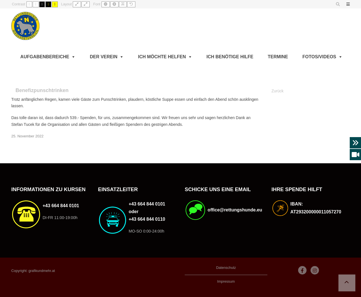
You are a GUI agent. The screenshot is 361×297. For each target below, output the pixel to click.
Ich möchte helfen (162, 56)
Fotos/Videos (319, 56)
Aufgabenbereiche (44, 56)
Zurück (278, 91)
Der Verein (103, 56)
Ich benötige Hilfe (229, 56)
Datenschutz (226, 268)
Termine (278, 56)
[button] (346, 282)
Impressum (226, 281)
